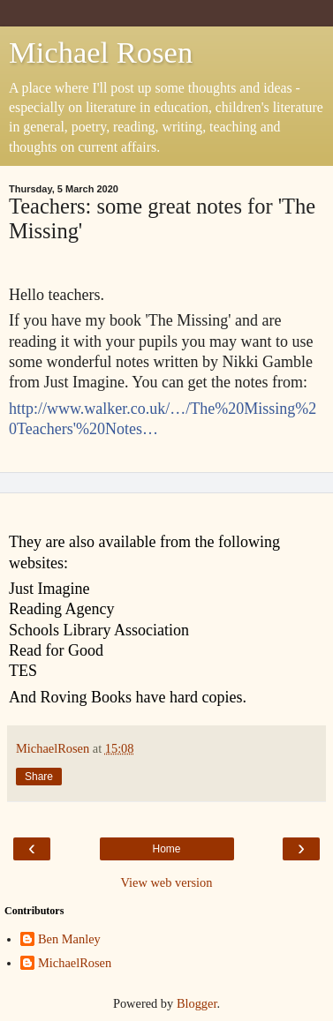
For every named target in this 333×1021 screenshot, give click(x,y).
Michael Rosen (101, 52)
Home (166, 849)
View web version (167, 882)
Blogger (197, 1003)
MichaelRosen (74, 963)
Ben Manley (69, 939)
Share (39, 776)
